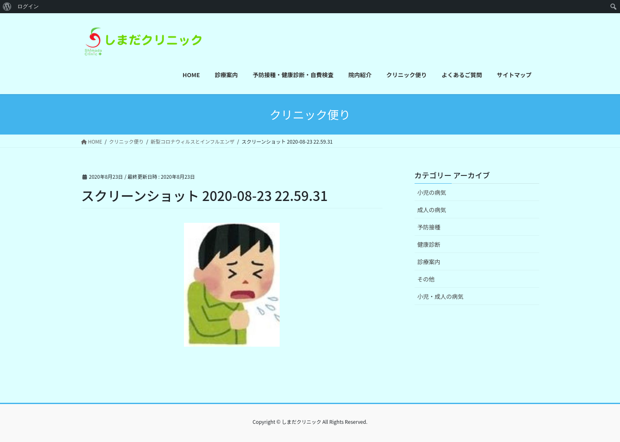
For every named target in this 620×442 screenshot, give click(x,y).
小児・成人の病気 (440, 296)
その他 (426, 279)
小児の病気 (431, 192)
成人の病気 (431, 210)
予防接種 (429, 227)
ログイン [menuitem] (28, 6)
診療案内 (429, 262)
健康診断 (429, 244)
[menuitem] (7, 6)
